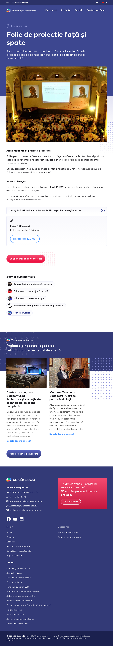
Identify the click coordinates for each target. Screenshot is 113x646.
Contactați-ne (71, 502)
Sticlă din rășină (14, 573)
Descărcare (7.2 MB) (25, 239)
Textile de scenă (14, 610)
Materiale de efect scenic (18, 578)
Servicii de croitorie (15, 615)
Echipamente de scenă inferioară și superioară (28, 605)
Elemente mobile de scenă (19, 601)
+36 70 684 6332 (17, 497)
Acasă (9, 533)
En (104, 2)
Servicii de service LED (17, 624)
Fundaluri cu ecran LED (17, 587)
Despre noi (51, 10)
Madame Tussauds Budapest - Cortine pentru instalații (62, 396)
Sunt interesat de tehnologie (26, 259)
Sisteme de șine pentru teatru (20, 596)
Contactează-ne (96, 10)
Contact (10, 542)
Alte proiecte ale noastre (24, 454)
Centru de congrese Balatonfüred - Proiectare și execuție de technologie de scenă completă (23, 399)
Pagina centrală (14, 556)
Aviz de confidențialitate (18, 546)
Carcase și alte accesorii (18, 569)
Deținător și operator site (18, 551)
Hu (98, 2)
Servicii (78, 10)
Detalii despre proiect (18, 441)
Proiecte (65, 10)
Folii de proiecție (19, 26)
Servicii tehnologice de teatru (20, 619)
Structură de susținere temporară (22, 592)
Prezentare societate (68, 533)
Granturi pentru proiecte (69, 537)
